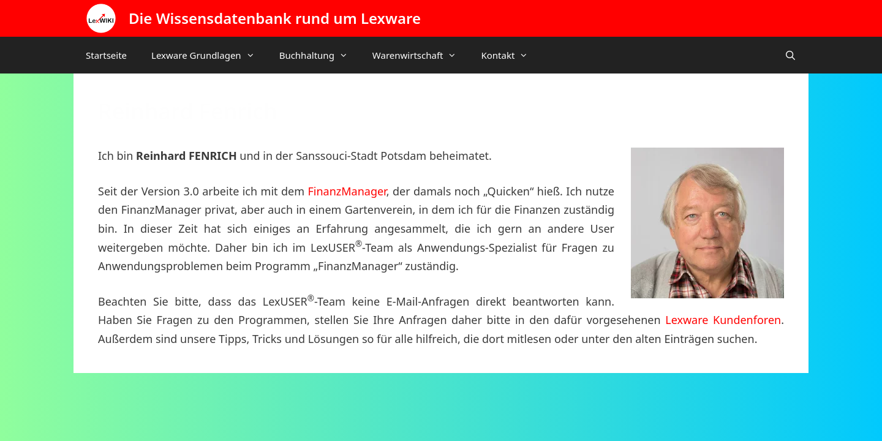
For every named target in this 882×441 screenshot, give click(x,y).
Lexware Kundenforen (723, 319)
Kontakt (510, 55)
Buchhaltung (319, 55)
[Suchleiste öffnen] (790, 55)
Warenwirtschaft (420, 55)
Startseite (106, 55)
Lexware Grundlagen (209, 55)
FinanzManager (346, 191)
